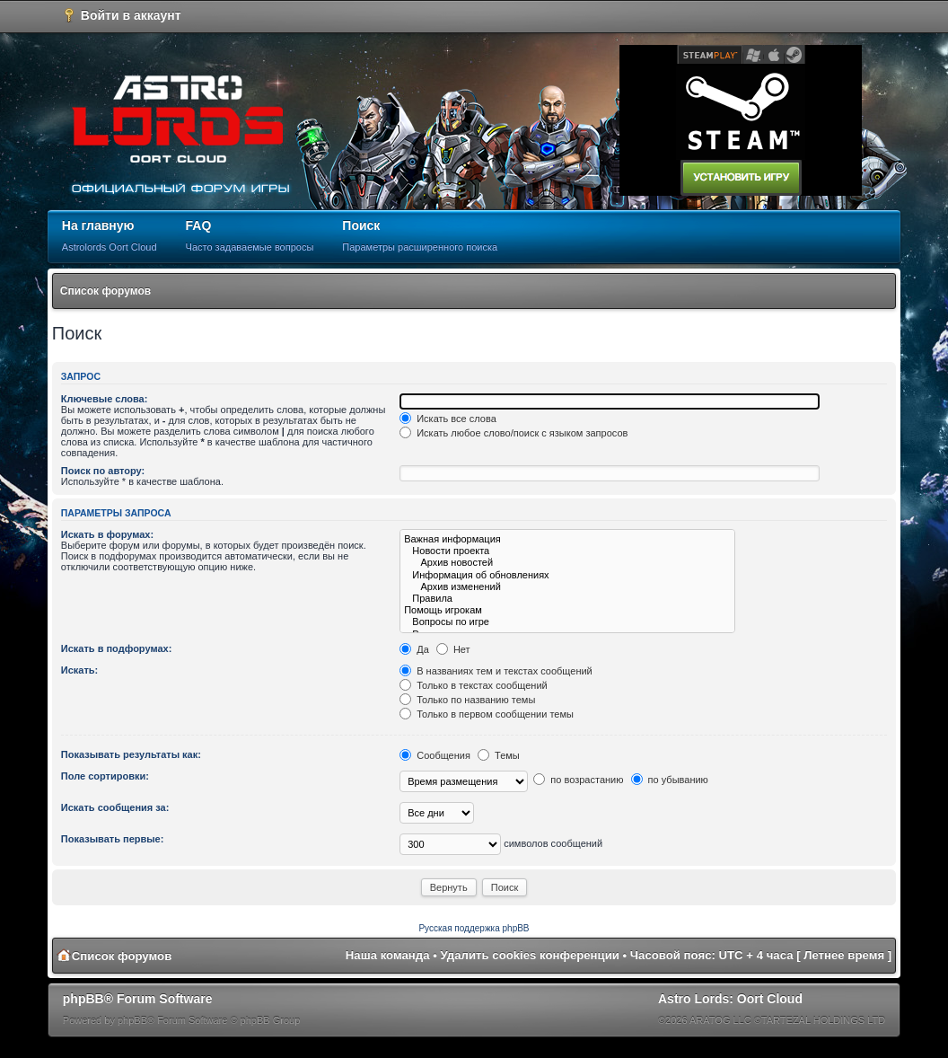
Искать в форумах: (107, 534)
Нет (453, 649)
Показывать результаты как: (131, 754)
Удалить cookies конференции (530, 955)
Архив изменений (567, 587)
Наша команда (388, 955)
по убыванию (669, 779)
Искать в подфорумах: (116, 648)
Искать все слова (447, 418)
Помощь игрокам (567, 610)
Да (414, 649)
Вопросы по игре (567, 622)
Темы (499, 755)
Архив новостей (567, 563)
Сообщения (434, 755)
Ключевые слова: (104, 398)
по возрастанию (578, 779)
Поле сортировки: (105, 776)
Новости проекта (567, 551)
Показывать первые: (112, 838)
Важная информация (567, 539)
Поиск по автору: (103, 470)
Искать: (79, 670)
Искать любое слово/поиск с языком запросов (513, 433)
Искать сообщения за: (115, 807)
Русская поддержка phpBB (473, 928)
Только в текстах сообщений (473, 685)
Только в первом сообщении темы (486, 714)
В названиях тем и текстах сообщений (495, 671)
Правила (567, 598)
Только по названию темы (467, 699)
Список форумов (105, 291)
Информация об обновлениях (567, 575)
